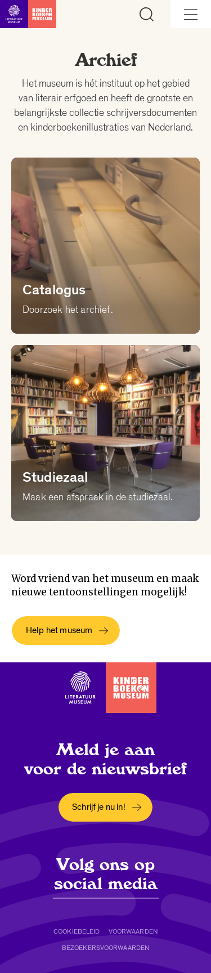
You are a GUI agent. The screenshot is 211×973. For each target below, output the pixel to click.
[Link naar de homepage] (28, 14)
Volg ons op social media (106, 874)
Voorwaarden (133, 931)
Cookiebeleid (76, 931)
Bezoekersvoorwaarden (105, 948)
